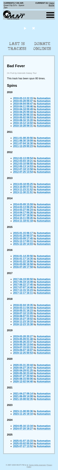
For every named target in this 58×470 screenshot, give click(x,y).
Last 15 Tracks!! (17, 46)
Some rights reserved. (37, 465)
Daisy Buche (51, 4)
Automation (44, 98)
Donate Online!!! (42, 46)
